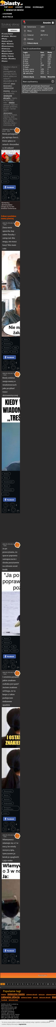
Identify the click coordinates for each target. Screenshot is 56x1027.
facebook (4, 1000)
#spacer (6, 639)
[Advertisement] (10, 521)
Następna (16, 150)
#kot (5, 933)
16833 (42, 27)
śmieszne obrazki (7, 96)
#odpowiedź (8, 803)
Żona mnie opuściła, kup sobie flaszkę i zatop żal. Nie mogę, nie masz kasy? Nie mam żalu (9, 238)
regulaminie (22, 1024)
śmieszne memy (16, 994)
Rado (27, 67)
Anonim (27, 55)
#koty (13, 933)
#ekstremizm (8, 490)
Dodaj (27, 7)
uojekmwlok (37, 88)
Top (8, 7)
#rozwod (6, 348)
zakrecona (29, 73)
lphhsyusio (26, 90)
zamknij (51, 1021)
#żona (6, 339)
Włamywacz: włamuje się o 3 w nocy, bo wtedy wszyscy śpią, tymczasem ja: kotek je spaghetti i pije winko (10, 850)
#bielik (6, 651)
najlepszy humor (26, 997)
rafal (26, 63)
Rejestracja (8, 17)
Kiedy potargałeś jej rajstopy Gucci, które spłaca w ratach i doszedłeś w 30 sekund (10, 141)
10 (48, 984)
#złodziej (7, 937)
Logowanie (7, 14)
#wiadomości (8, 482)
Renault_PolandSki (30, 92)
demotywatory (8, 113)
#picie (6, 352)
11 (53, 984)
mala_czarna (29, 69)
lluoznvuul (45, 86)
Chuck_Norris (29, 71)
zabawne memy (51, 994)
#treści (6, 486)
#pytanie (7, 799)
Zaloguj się (5, 207)
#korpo (6, 795)
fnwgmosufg (48, 88)
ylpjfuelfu (26, 86)
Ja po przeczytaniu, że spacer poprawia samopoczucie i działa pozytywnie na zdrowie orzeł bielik (10, 559)
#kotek (6, 941)
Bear (26, 61)
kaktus (27, 65)
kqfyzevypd (27, 88)
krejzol (27, 57)
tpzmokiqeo (36, 86)
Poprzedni (4, 150)
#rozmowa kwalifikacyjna (8, 808)
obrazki (35, 997)
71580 (42, 31)
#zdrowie (7, 643)
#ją (14, 647)
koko (26, 59)
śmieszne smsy (13, 1000)
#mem (6, 478)
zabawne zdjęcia (10, 997)
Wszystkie (51, 77)
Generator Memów (14, 10)
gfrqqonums (36, 90)
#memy (6, 474)
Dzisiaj (43, 77)
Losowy (19, 7)
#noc (14, 941)
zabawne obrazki (31, 994)
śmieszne (42, 994)
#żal (15, 348)
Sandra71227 (47, 90)
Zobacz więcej (32, 43)
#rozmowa (7, 344)
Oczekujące (38, 7)
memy (12, 102)
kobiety (3, 994)
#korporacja (8, 791)
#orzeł (6, 647)
